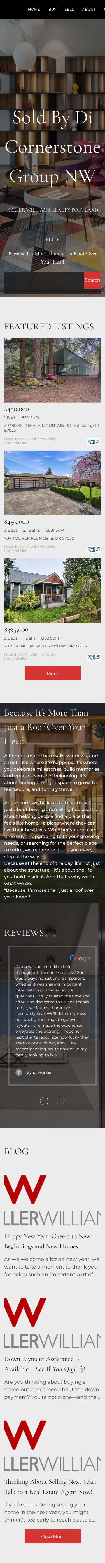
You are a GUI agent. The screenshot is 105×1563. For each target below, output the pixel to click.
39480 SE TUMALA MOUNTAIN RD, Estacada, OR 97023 (51, 428)
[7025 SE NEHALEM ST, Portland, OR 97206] (52, 590)
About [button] (88, 9)
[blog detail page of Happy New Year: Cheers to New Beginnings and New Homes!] (52, 1219)
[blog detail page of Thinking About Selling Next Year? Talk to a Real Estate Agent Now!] (52, 1465)
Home (34, 9)
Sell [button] (69, 9)
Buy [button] (52, 9)
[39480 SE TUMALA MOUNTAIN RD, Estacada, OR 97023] (52, 370)
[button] (92, 280)
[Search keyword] (44, 280)
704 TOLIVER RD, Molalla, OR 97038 (39, 538)
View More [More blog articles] (52, 1536)
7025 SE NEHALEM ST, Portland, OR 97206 (45, 646)
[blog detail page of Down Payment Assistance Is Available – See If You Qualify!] (52, 1342)
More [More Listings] (52, 673)
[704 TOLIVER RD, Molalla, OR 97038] (52, 482)
